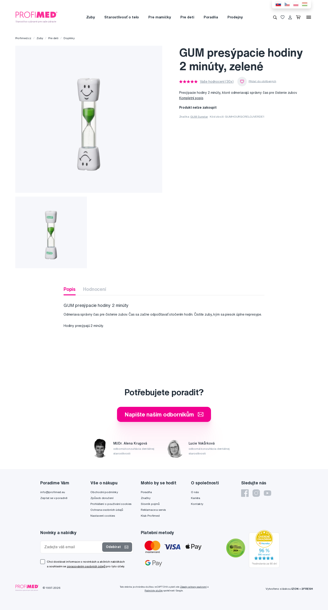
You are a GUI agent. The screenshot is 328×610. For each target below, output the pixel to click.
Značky (145, 497)
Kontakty (197, 503)
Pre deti (187, 17)
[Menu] (308, 17)
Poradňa (211, 17)
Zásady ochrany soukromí (193, 587)
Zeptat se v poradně (53, 497)
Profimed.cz (23, 38)
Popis (70, 289)
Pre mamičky (159, 17)
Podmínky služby (154, 590)
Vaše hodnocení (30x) (217, 81)
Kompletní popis (191, 98)
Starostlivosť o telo (121, 17)
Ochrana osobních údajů (106, 509)
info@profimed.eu (52, 492)
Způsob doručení (101, 497)
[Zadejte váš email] (72, 547)
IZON (294, 588)
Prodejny (235, 17)
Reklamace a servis (153, 509)
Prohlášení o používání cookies (110, 503)
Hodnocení (94, 289)
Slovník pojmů (150, 503)
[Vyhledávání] (275, 17)
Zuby (90, 17)
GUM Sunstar (199, 116)
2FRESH (307, 588)
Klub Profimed (150, 515)
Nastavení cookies (102, 515)
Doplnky (69, 38)
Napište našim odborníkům (164, 414)
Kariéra (195, 497)
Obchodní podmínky (104, 492)
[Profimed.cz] (36, 17)
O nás (194, 492)
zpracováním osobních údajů (86, 566)
